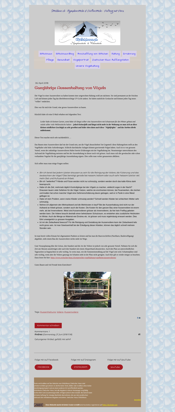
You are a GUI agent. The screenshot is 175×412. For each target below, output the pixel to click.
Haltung (116, 53)
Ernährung (129, 53)
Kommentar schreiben (48, 325)
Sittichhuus (46, 53)
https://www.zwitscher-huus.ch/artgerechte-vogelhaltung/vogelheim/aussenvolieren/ (83, 258)
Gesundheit (63, 60)
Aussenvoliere (71, 312)
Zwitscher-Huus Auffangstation (110, 60)
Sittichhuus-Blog (65, 53)
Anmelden (137, 400)
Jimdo (38, 405)
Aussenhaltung (48, 312)
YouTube (115, 367)
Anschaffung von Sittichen (92, 53)
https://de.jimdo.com (110, 405)
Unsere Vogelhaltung (87, 66)
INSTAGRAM (80, 367)
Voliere (60, 312)
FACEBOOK (43, 367)
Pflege (50, 60)
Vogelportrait (81, 60)
